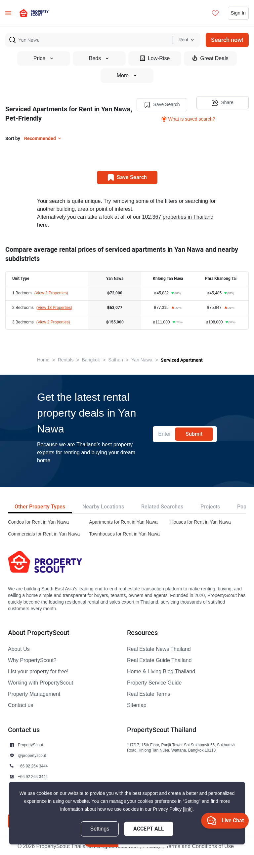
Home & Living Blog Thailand (161, 671)
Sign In (237, 13)
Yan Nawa (141, 359)
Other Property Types (40, 506)
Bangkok (91, 359)
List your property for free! (38, 671)
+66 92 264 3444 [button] (33, 765)
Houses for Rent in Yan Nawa (200, 521)
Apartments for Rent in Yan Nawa (123, 521)
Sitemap (137, 704)
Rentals (65, 359)
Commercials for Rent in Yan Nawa (44, 533)
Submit (194, 433)
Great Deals (210, 58)
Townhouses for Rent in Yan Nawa (124, 533)
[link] (187, 809)
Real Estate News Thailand (159, 648)
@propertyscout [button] (32, 754)
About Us (19, 648)
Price (43, 58)
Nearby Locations (103, 506)
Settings (99, 829)
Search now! (227, 39)
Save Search (159, 103)
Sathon (115, 359)
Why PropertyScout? (32, 659)
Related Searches (162, 506)
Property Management (34, 693)
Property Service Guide (154, 682)
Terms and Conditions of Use (199, 845)
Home (43, 359)
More (127, 75)
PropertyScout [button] (30, 744)
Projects (210, 506)
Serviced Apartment (182, 359)
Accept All (148, 829)
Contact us (20, 704)
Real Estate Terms (148, 693)
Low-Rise (155, 58)
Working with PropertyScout (40, 682)
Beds (99, 58)
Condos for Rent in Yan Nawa (38, 521)
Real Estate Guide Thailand (159, 659)
